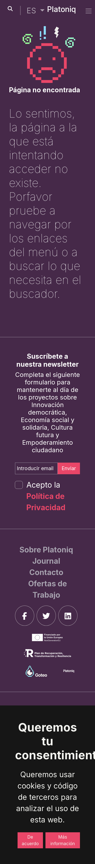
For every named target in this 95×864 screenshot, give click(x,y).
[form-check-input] (19, 485)
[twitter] (46, 616)
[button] (35, 11)
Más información (62, 840)
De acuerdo (30, 840)
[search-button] (10, 9)
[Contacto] (46, 572)
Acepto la (45, 496)
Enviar (69, 468)
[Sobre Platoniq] (46, 549)
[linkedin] (67, 616)
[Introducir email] (36, 468)
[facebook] (24, 616)
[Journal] (46, 561)
